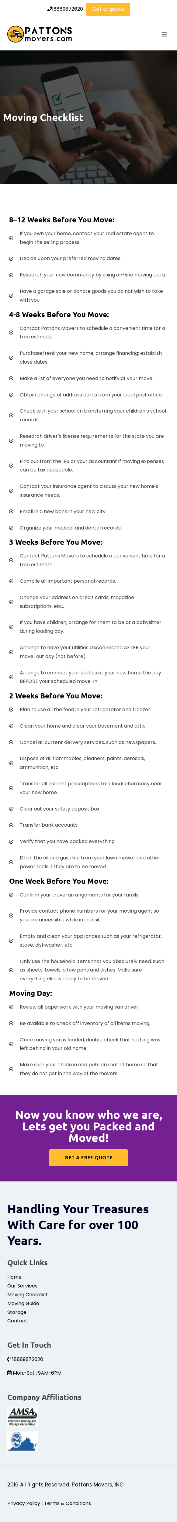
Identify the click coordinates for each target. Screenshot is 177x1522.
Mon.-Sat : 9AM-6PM (34, 1372)
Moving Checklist (27, 1294)
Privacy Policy (23, 1503)
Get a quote (108, 9)
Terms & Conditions (67, 1503)
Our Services (22, 1285)
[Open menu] (164, 34)
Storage (16, 1312)
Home (14, 1276)
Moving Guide (23, 1303)
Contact (17, 1320)
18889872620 (65, 8)
